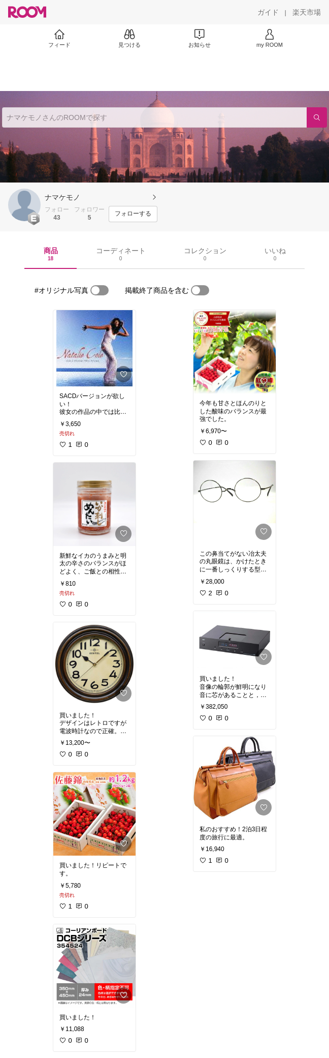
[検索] (317, 117)
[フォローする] (133, 214)
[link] (94, 348)
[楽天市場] (306, 12)
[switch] (99, 290)
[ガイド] (268, 12)
